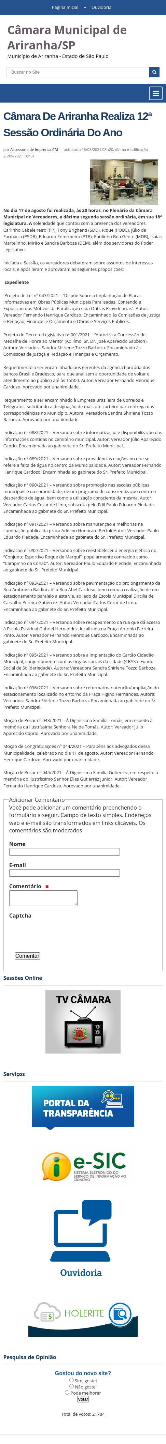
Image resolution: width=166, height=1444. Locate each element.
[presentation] (61, 933)
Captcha (20, 915)
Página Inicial (65, 7)
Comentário (29, 886)
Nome (17, 844)
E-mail (17, 865)
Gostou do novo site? (83, 1373)
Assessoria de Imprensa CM (34, 149)
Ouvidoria (102, 7)
